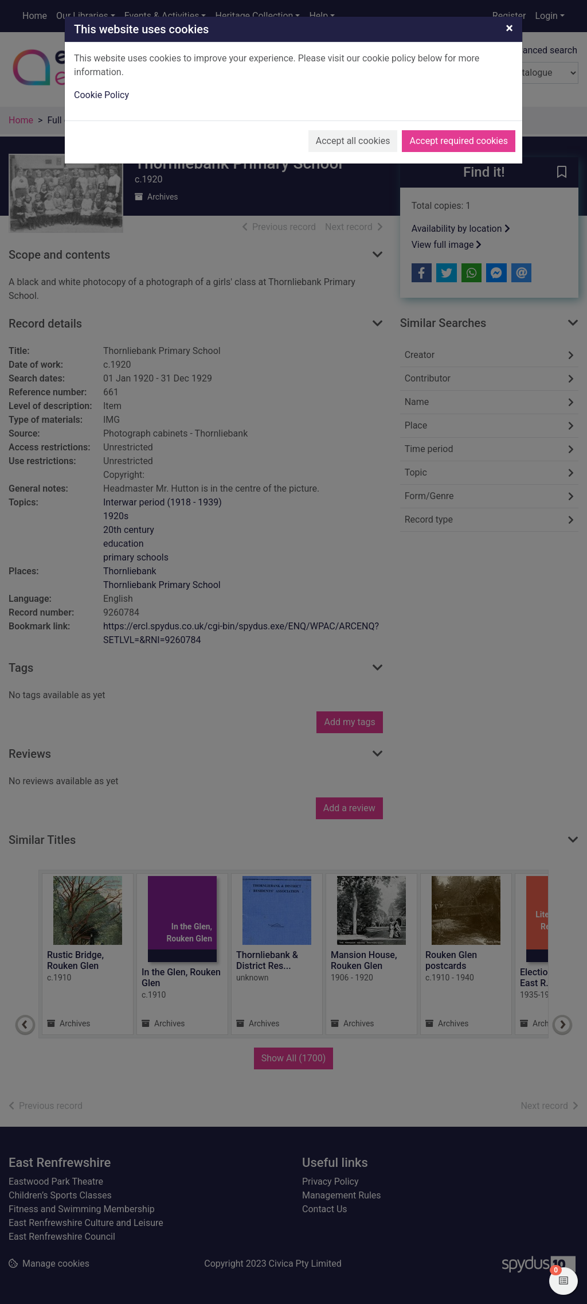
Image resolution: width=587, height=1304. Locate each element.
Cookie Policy (101, 94)
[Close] (509, 28)
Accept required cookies (458, 140)
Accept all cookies (353, 140)
